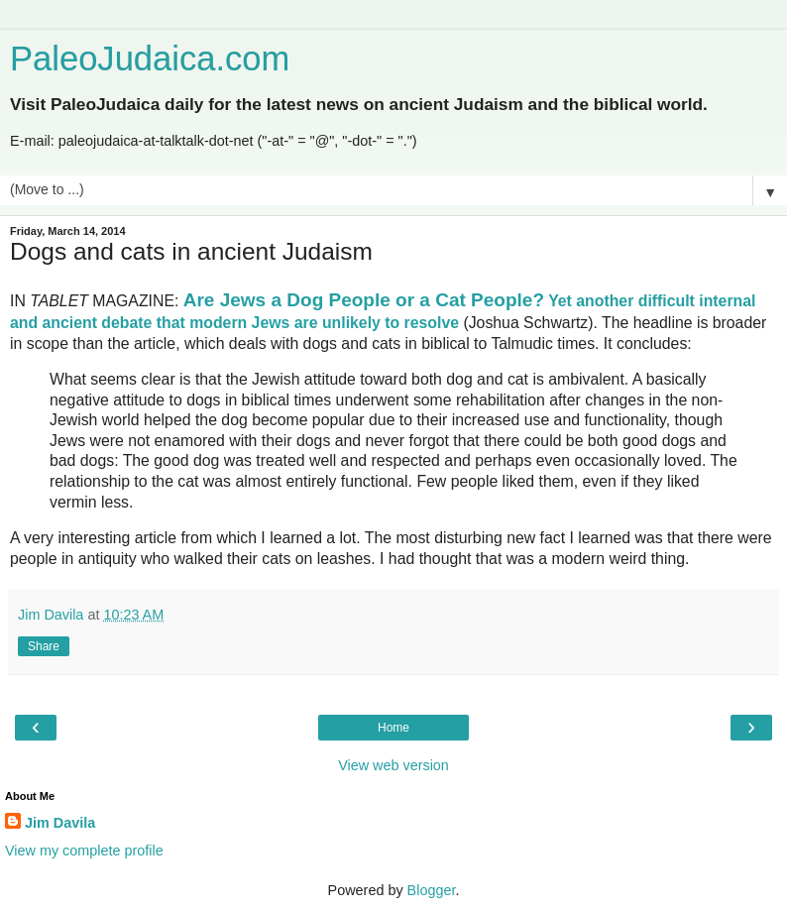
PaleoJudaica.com (149, 58)
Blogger (431, 890)
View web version (393, 765)
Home (393, 728)
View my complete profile (84, 850)
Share (43, 646)
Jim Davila (60, 823)
